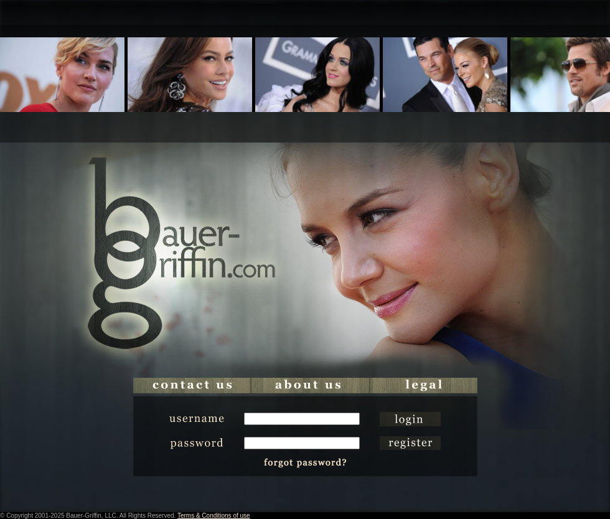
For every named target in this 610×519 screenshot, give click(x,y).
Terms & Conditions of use (213, 515)
